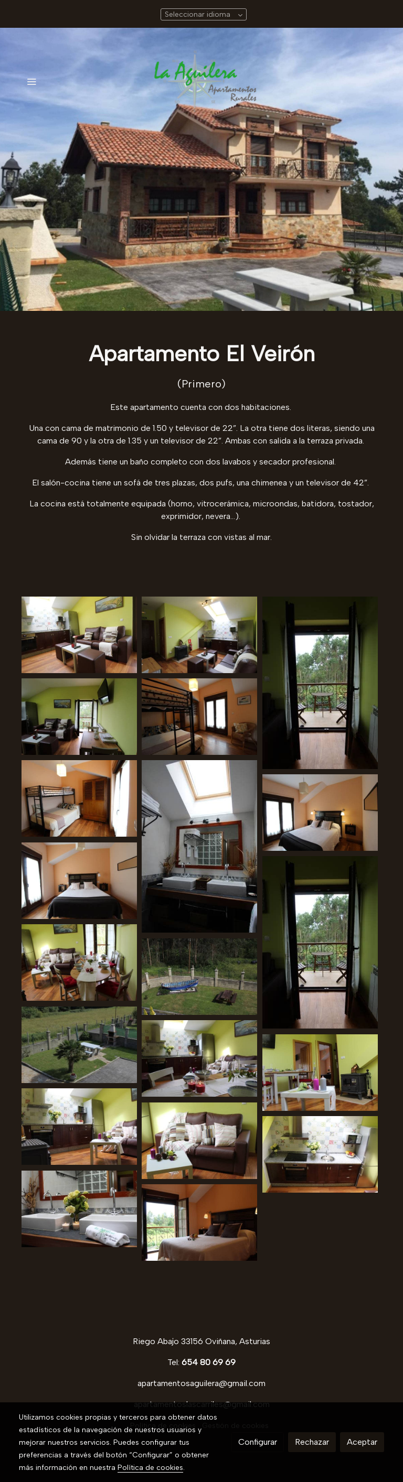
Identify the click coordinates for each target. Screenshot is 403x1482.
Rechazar (312, 1442)
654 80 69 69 (209, 1362)
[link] (201, 81)
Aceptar (362, 1442)
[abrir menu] (31, 81)
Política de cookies (150, 1467)
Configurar (257, 1442)
